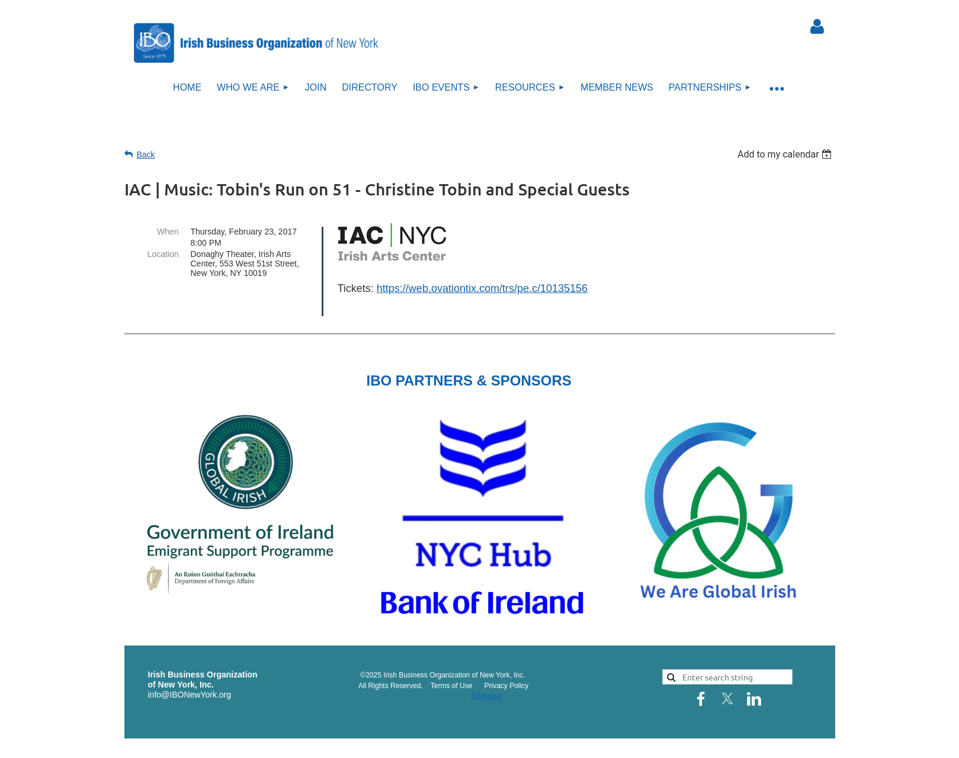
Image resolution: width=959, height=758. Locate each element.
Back (146, 154)
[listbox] (786, 154)
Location (163, 254)
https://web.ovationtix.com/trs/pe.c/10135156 (482, 288)
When (168, 231)
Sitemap (486, 680)
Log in (817, 26)
